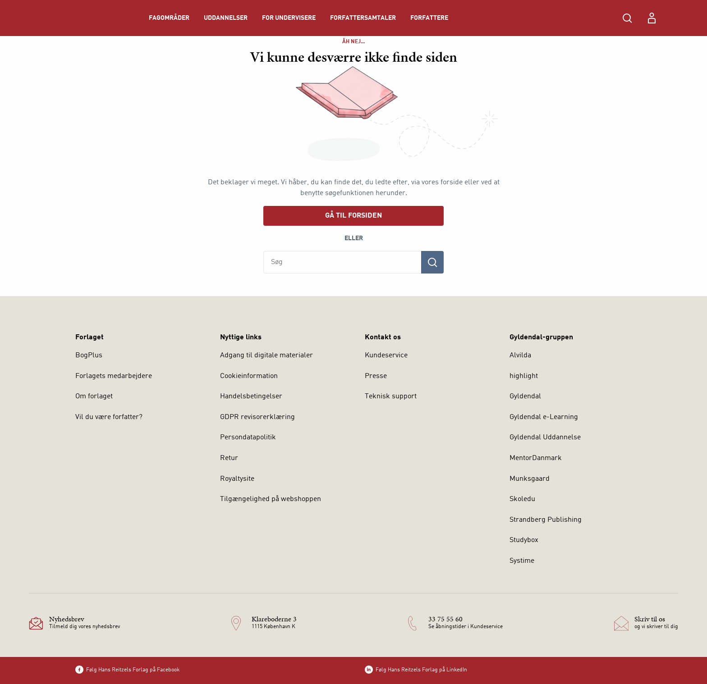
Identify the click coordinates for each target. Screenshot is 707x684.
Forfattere (429, 18)
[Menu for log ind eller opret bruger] (651, 18)
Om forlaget (94, 396)
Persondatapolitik (248, 437)
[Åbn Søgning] (627, 18)
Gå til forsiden (353, 215)
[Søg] (432, 262)
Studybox (524, 540)
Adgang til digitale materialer (266, 355)
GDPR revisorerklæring (257, 417)
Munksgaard (530, 479)
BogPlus (88, 355)
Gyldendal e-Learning (544, 417)
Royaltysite (237, 479)
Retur (229, 458)
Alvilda (520, 355)
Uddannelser (226, 18)
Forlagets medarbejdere (113, 376)
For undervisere (289, 18)
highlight (524, 376)
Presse (376, 376)
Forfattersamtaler (363, 18)
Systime (522, 561)
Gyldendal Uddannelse (545, 437)
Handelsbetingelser (251, 396)
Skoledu (522, 499)
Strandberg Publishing (546, 520)
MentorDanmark (536, 458)
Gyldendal (525, 396)
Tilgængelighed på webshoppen (270, 499)
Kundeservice (386, 355)
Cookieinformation (249, 376)
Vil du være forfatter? (108, 417)
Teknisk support (391, 396)
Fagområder (169, 18)
